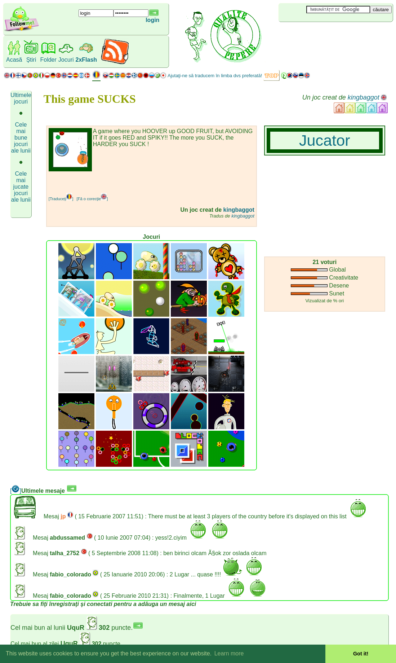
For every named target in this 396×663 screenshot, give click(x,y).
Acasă (14, 60)
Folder (48, 60)
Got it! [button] (360, 654)
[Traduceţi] (61, 199)
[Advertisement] (321, 34)
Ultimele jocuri (20, 98)
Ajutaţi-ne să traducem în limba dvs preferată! (215, 75)
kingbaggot (363, 97)
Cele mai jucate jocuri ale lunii (21, 187)
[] (15, 491)
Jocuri (66, 60)
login (152, 20)
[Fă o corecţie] (92, 199)
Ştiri (31, 60)
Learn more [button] (229, 653)
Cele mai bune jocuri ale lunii (21, 138)
